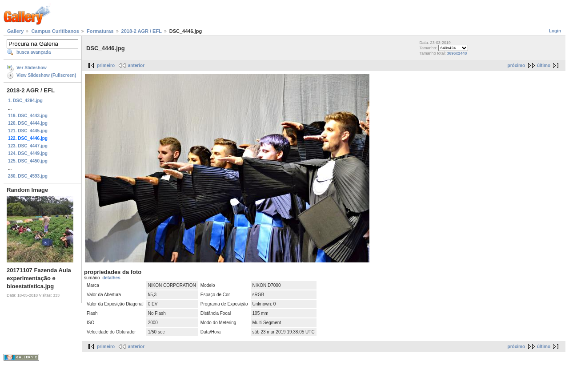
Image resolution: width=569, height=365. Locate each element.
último (543, 65)
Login (555, 30)
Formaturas (100, 31)
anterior (136, 65)
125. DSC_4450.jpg (28, 161)
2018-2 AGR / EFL (141, 31)
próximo (516, 65)
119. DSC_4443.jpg (28, 115)
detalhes (111, 277)
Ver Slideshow (31, 67)
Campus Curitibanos (55, 31)
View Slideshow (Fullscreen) (46, 75)
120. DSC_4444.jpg (28, 123)
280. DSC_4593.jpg (28, 176)
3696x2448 (457, 53)
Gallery (15, 31)
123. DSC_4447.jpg (28, 145)
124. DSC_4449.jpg (28, 153)
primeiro (106, 65)
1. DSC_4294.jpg (25, 100)
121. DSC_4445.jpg (28, 130)
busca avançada (33, 52)
